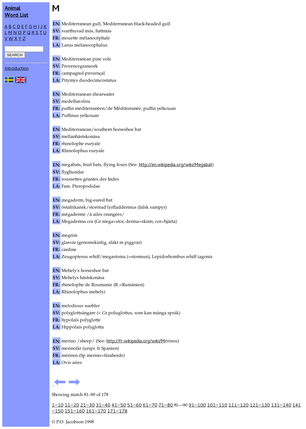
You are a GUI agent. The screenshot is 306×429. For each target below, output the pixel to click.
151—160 (75, 411)
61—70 (150, 405)
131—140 (281, 405)
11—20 (72, 405)
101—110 (217, 405)
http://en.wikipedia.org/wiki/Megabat (175, 164)
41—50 (118, 405)
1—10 (57, 405)
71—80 (165, 405)
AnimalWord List (16, 11)
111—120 (238, 405)
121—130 (260, 405)
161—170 (96, 411)
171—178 (117, 411)
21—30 (87, 405)
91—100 (197, 405)
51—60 (134, 405)
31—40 (103, 405)
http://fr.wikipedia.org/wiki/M (135, 341)
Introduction (16, 68)
